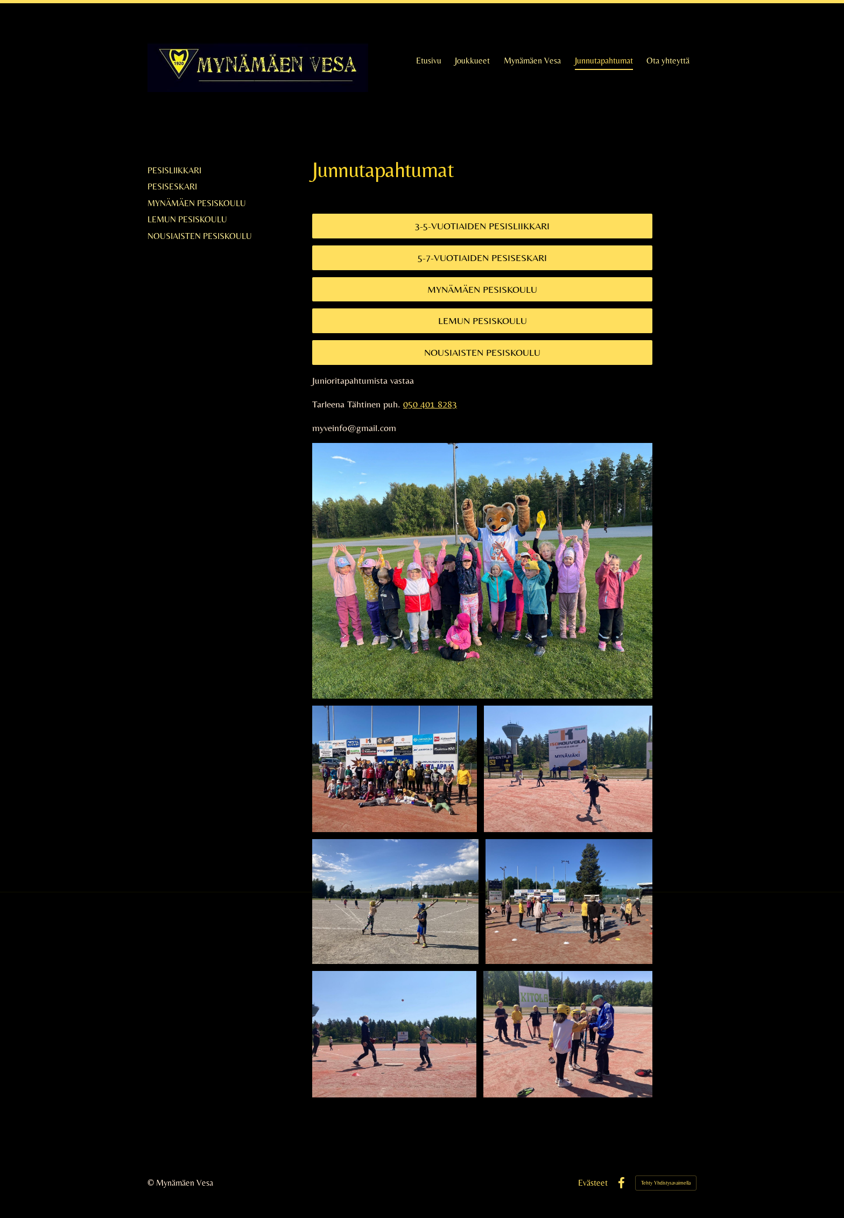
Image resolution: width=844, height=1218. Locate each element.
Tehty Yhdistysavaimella (666, 1183)
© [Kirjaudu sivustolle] (151, 1183)
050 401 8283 (430, 404)
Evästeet (593, 1183)
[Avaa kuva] (394, 769)
